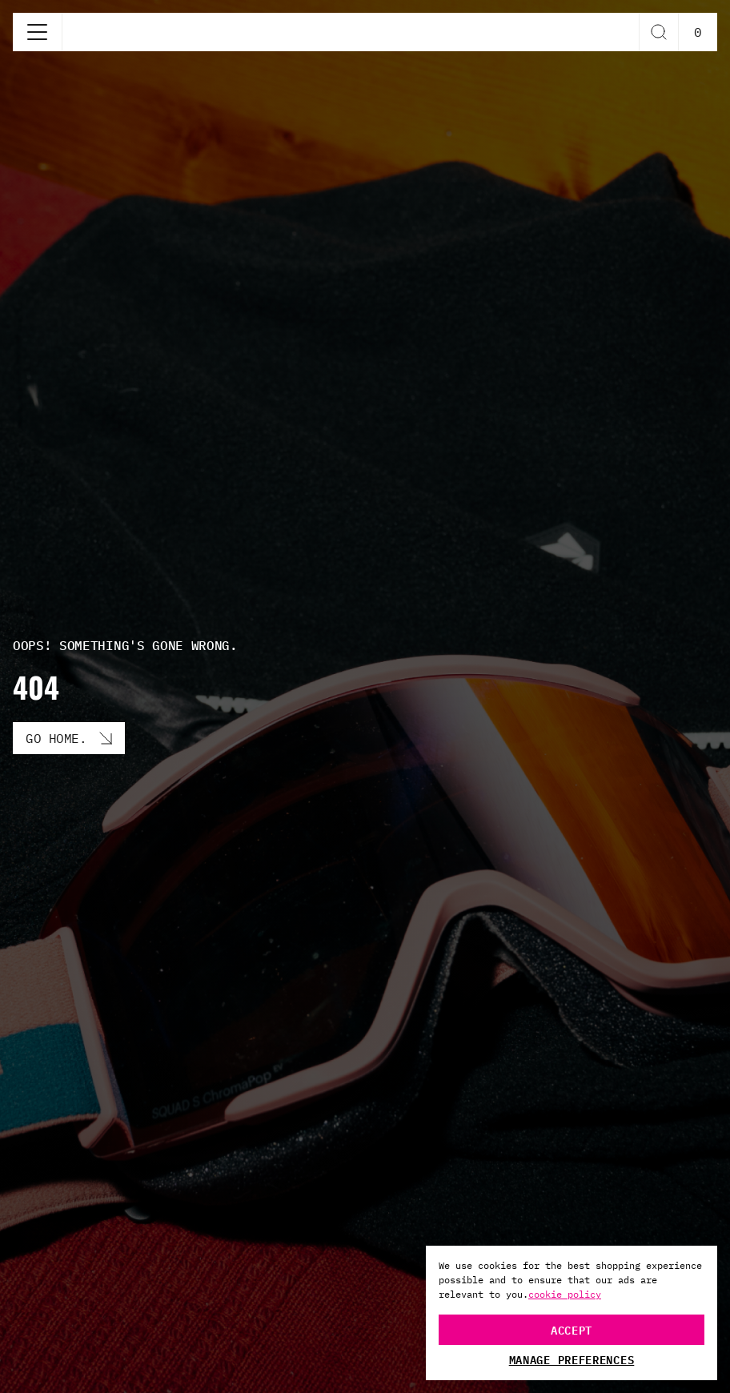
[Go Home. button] (69, 738)
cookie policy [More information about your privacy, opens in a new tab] (564, 1294)
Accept (571, 1329)
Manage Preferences (572, 1359)
